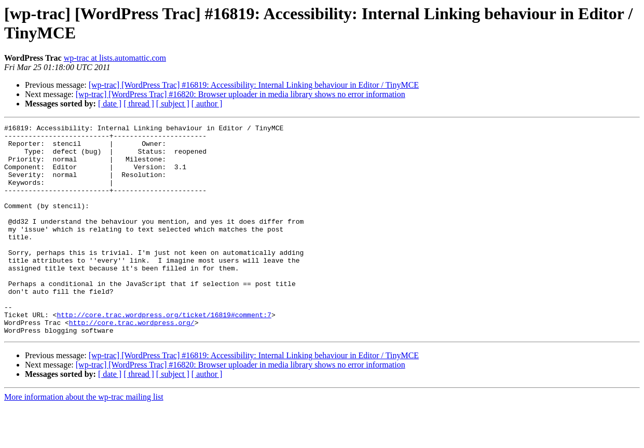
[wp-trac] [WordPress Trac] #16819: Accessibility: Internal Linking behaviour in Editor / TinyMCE (254, 84)
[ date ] (109, 103)
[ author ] (207, 103)
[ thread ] (139, 103)
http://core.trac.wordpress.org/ (132, 363)
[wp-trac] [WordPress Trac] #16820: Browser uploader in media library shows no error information (240, 94)
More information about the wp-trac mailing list (83, 439)
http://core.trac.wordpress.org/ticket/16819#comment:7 (164, 353)
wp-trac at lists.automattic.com (115, 57)
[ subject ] (172, 103)
